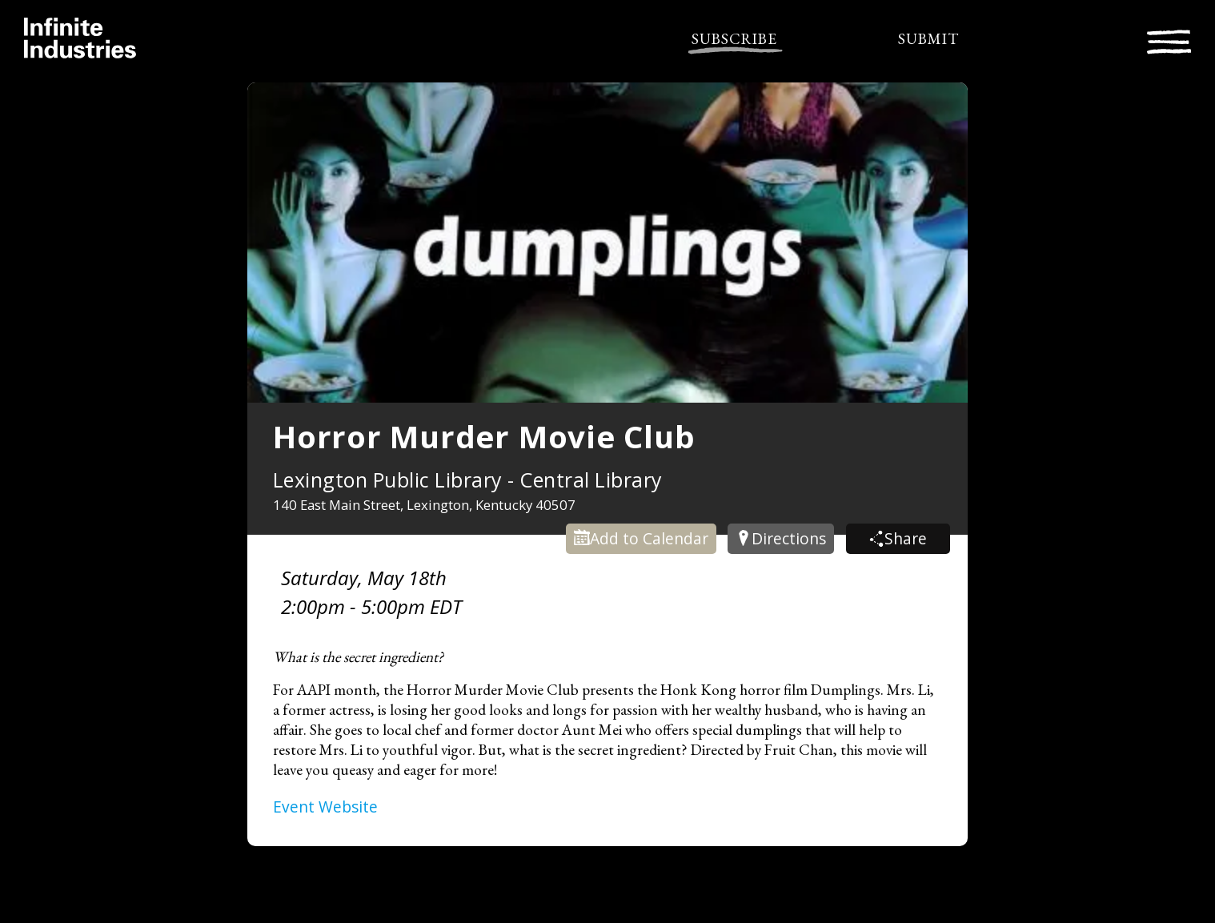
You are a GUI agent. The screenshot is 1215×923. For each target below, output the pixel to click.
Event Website (325, 806)
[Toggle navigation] (1169, 39)
